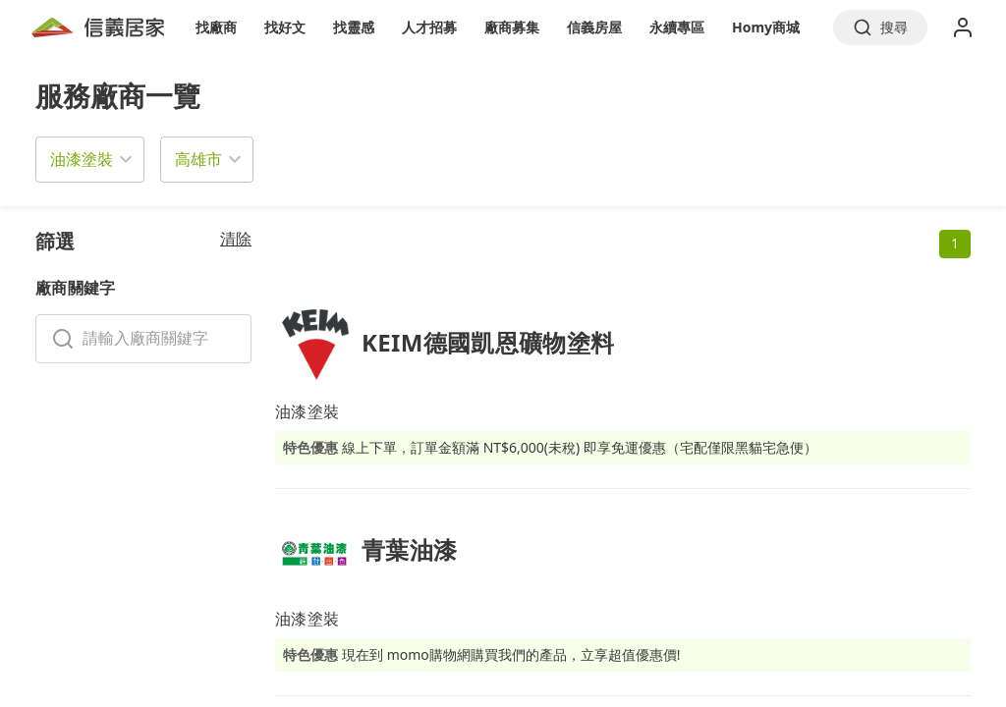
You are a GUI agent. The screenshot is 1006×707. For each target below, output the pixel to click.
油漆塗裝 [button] (81, 159)
